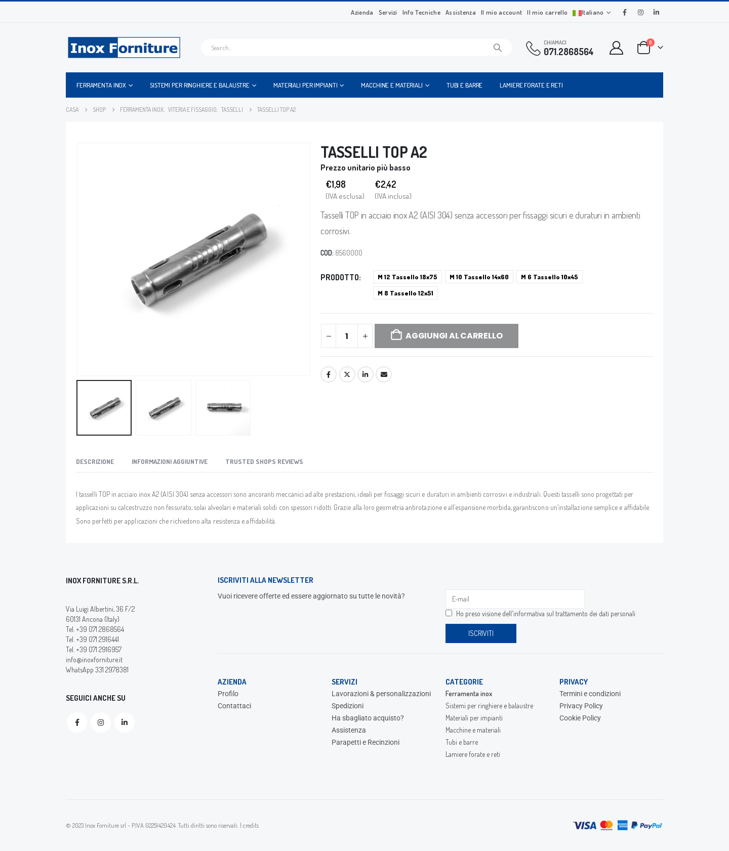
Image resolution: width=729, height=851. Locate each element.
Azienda (362, 12)
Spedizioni (347, 706)
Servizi (388, 12)
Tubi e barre (465, 85)
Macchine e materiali (392, 85)
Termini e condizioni (590, 694)
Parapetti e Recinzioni (365, 742)
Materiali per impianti (305, 85)
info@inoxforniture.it (94, 659)
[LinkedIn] (656, 12)
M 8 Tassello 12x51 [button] (405, 293)
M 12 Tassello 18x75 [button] (407, 277)
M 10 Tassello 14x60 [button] (479, 277)
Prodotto (339, 277)
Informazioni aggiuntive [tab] (170, 461)
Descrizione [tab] (95, 461)
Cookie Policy (580, 718)
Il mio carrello (547, 12)
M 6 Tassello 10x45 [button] (549, 277)
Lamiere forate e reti (531, 85)
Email (384, 374)
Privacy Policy (581, 706)
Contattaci (234, 706)
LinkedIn (365, 374)
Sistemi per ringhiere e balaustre (200, 85)
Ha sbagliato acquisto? (368, 718)
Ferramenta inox (101, 85)
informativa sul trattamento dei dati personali (574, 613)
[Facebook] (624, 12)
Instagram (101, 722)
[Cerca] (497, 47)
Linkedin (124, 722)
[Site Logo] (124, 47)
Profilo (228, 694)
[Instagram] (640, 12)
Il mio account (501, 12)
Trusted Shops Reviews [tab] (264, 461)
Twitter (347, 374)
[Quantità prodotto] (347, 336)
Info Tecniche (421, 12)
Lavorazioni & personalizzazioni (381, 694)
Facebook (328, 374)
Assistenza (461, 12)
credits (251, 825)
